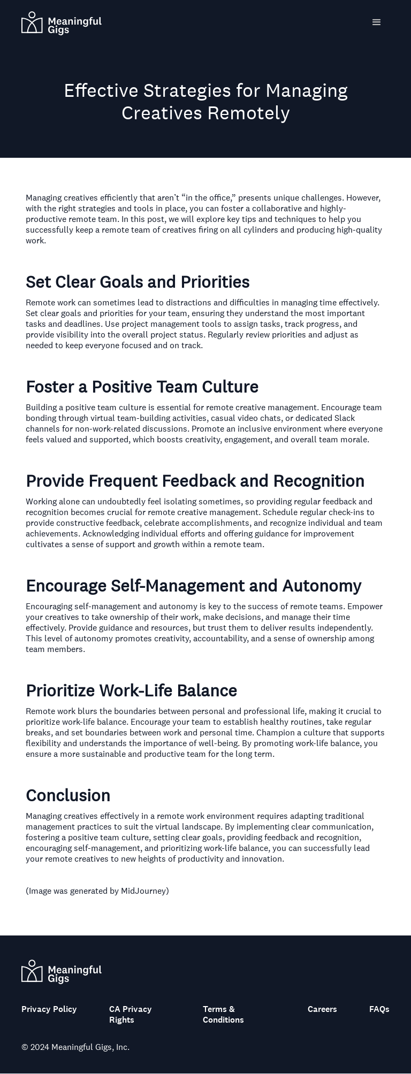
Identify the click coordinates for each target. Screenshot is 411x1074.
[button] (377, 22)
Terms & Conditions (223, 1014)
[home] (61, 22)
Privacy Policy (49, 1009)
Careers (322, 1009)
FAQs (379, 1009)
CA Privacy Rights (130, 1014)
